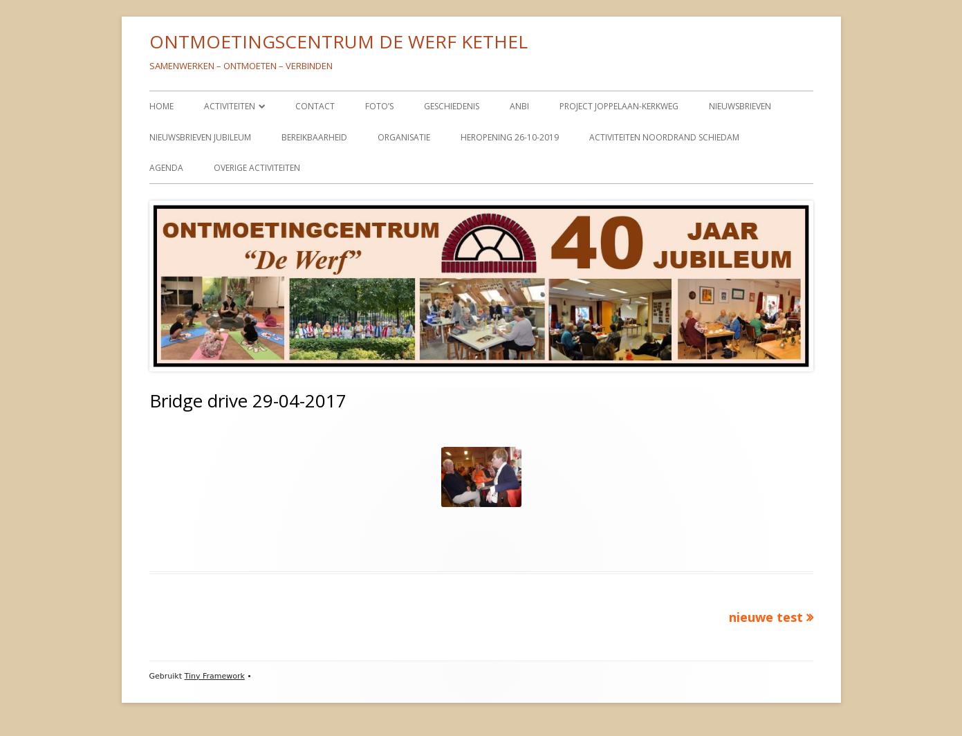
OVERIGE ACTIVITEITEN (257, 168)
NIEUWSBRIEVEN (740, 106)
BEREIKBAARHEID (314, 137)
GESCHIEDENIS (451, 106)
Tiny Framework (215, 676)
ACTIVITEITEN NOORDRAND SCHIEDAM (664, 137)
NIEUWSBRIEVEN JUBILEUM (200, 137)
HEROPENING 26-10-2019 (510, 137)
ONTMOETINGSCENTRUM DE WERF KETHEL (338, 41)
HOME (161, 106)
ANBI (519, 106)
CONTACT (315, 106)
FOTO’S (379, 106)
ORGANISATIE (404, 137)
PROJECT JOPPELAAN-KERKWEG (618, 106)
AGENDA (166, 168)
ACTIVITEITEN (229, 106)
